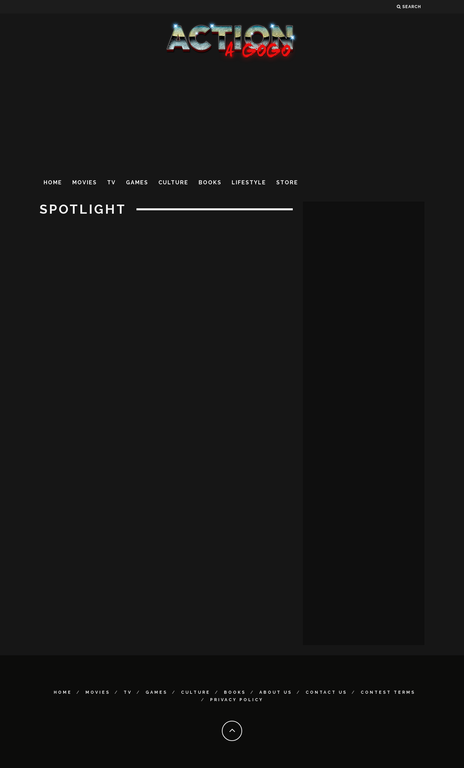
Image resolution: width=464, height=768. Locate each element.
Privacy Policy (236, 699)
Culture (173, 182)
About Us (275, 692)
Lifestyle (249, 182)
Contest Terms (388, 692)
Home (53, 182)
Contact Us (326, 692)
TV (111, 182)
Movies (84, 182)
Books (210, 182)
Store (287, 182)
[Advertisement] (232, 118)
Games (137, 182)
